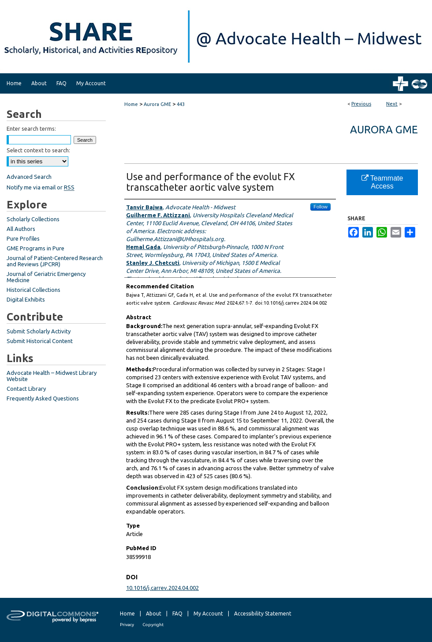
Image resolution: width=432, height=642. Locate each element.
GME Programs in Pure (35, 248)
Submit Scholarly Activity (39, 331)
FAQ (177, 613)
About (153, 613)
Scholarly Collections (33, 219)
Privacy (127, 624)
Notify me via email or (40, 187)
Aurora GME (157, 104)
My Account (208, 613)
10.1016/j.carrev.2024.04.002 (162, 588)
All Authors (21, 229)
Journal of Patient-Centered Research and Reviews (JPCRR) (55, 261)
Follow (320, 206)
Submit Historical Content (40, 341)
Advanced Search (29, 177)
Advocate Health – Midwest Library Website (52, 376)
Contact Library (26, 388)
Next (392, 103)
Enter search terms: (31, 128)
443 (181, 104)
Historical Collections (33, 290)
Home (131, 104)
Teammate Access (382, 182)
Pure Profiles (23, 238)
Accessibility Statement (262, 613)
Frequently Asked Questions (43, 398)
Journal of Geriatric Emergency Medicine (46, 277)
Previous (361, 103)
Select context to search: (38, 150)
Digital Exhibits (26, 299)
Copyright (153, 624)
